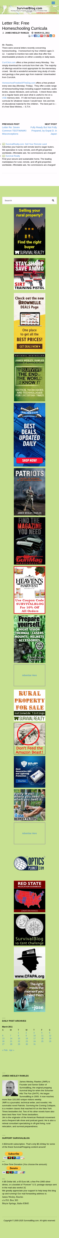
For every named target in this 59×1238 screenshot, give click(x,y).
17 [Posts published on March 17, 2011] (35, 1038)
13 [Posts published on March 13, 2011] (3, 1038)
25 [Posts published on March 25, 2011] (42, 1041)
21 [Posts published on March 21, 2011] (11, 1041)
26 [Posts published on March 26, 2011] (50, 1041)
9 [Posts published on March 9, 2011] (26, 1036)
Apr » (11, 1050)
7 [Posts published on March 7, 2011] (10, 1036)
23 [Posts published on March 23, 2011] (27, 1041)
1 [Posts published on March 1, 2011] (18, 1033)
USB (4, 98)
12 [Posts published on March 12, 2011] (50, 1036)
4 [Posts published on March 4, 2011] (41, 1033)
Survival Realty (11, 156)
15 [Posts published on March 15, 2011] (19, 1038)
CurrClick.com (9, 62)
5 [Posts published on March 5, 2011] (49, 1033)
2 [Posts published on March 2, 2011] (26, 1033)
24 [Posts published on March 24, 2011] (35, 1041)
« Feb (5, 1050)
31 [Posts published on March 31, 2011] (35, 1044)
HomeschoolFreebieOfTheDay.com (18, 83)
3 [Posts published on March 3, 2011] (34, 1033)
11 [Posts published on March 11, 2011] (42, 1036)
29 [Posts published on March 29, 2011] (19, 1044)
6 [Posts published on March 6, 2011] (2, 1036)
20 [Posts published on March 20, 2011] (3, 1041)
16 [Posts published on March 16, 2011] (27, 1038)
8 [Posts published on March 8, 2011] (18, 1036)
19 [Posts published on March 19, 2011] (50, 1038)
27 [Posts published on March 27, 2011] (3, 1044)
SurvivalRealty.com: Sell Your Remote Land (24, 144)
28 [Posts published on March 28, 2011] (11, 1044)
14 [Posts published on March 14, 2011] (11, 1038)
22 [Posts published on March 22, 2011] (19, 1041)
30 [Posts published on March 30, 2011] (27, 1044)
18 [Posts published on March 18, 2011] (42, 1038)
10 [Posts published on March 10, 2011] (35, 1036)
